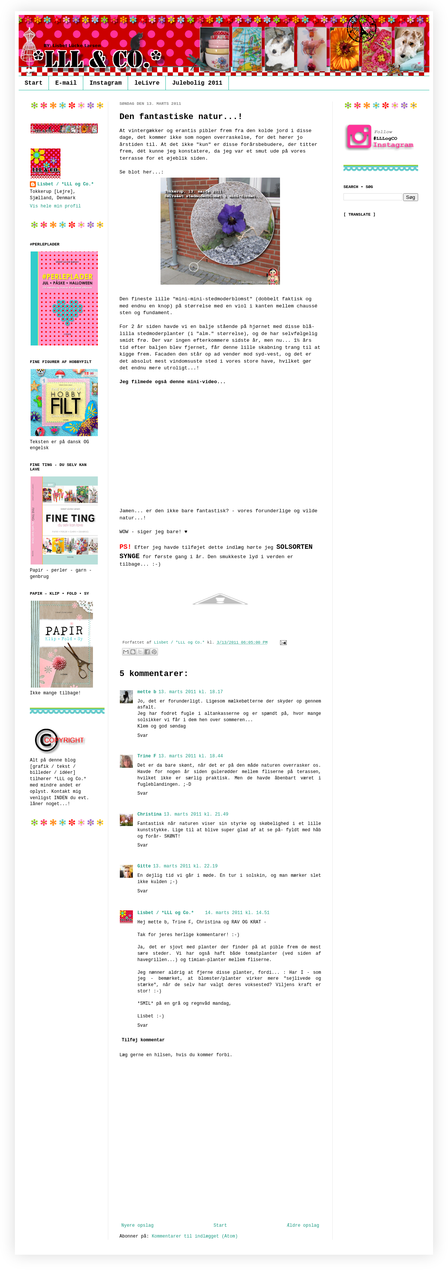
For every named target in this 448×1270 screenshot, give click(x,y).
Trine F (146, 756)
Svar (142, 735)
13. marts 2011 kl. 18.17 (190, 692)
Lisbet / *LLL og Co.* (165, 913)
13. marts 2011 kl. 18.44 (190, 756)
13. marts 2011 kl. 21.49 (196, 814)
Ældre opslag (303, 1225)
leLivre (146, 83)
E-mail (66, 83)
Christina (149, 814)
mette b (146, 692)
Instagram (106, 83)
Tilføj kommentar (143, 1040)
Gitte (144, 866)
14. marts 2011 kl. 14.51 (237, 913)
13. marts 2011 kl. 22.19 (185, 866)
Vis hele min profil (55, 206)
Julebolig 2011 (197, 83)
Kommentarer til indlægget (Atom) (194, 1236)
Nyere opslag (137, 1225)
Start (34, 83)
